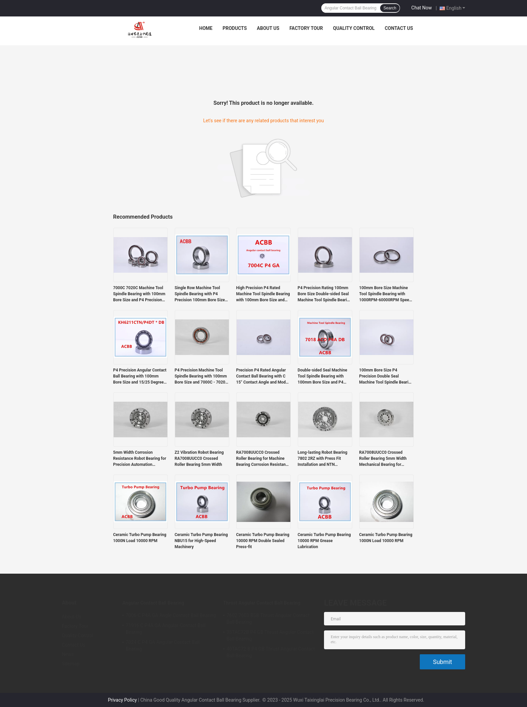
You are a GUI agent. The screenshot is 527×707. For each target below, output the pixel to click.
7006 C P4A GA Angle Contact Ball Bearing (171, 615)
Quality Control (354, 28)
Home (206, 28)
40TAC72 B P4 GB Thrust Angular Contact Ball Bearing (271, 652)
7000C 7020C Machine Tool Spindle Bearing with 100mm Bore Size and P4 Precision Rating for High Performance (139, 294)
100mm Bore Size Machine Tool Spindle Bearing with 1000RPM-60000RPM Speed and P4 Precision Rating (385, 294)
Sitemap (70, 663)
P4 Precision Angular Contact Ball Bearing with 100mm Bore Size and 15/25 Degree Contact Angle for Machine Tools (140, 376)
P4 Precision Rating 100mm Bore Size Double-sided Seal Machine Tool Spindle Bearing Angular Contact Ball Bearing (325, 294)
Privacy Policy (122, 700)
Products (234, 28)
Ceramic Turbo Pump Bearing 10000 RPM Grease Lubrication (324, 540)
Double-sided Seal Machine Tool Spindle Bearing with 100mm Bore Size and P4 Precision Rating (322, 376)
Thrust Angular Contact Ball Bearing (261, 603)
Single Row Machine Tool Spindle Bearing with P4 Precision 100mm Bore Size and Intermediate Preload (200, 294)
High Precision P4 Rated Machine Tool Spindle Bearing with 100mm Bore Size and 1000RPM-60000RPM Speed (263, 294)
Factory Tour (306, 28)
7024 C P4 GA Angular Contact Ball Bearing (163, 645)
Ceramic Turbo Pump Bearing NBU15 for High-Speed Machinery (201, 540)
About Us (268, 28)
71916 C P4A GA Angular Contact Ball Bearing (166, 629)
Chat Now (421, 7)
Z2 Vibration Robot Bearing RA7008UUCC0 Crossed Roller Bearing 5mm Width (199, 458)
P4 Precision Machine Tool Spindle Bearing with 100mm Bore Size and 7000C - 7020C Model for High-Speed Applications (201, 376)
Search (389, 8)
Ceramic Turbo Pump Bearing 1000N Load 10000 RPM (139, 537)
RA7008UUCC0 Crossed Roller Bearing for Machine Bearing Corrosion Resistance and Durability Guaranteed (263, 459)
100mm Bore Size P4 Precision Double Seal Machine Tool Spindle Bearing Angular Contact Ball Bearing (386, 376)
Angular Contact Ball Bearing (153, 603)
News (68, 654)
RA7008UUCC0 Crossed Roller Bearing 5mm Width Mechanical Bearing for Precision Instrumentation (383, 459)
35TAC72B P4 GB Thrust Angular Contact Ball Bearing (270, 635)
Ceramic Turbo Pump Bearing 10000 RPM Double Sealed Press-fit (262, 540)
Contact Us (399, 28)
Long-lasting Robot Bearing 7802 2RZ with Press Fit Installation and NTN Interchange (323, 459)
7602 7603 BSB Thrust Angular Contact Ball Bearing (268, 619)
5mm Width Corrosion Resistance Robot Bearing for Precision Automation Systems (139, 459)
